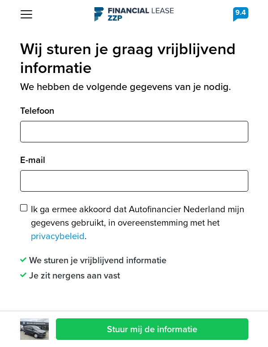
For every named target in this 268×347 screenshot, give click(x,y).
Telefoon (37, 110)
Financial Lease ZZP (134, 14)
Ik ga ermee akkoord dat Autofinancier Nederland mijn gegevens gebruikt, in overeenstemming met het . (137, 222)
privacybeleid (58, 236)
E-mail (32, 160)
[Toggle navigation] (26, 14)
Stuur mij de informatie (152, 329)
